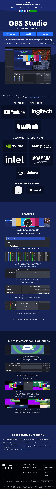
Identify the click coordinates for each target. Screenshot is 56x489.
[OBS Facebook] (6, 468)
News (30, 7)
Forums (45, 472)
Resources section (25, 449)
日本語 (41, 486)
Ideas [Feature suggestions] (24, 470)
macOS (28, 34)
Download (21, 7)
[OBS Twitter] (22, 11)
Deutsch (13, 486)
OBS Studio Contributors (47, 480)
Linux (45, 34)
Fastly (49, 481)
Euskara (22, 486)
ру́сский (19, 487)
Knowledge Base (48, 467)
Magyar (36, 486)
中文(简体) (40, 487)
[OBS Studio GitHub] (27, 11)
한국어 (45, 486)
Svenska (24, 487)
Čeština (3, 486)
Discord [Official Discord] (45, 470)
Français (32, 486)
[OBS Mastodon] (25, 11)
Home (13, 7)
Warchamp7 (23, 481)
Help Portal (46, 475)
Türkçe (28, 487)
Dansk (8, 486)
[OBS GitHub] (12, 468)
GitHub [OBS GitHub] (35, 467)
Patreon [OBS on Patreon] (35, 472)
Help (36, 7)
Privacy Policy (27, 472)
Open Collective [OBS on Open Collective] (37, 470)
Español (18, 486)
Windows (11, 34)
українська (34, 487)
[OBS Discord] (20, 11)
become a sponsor (34, 97)
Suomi (27, 486)
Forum (43, 7)
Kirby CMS (34, 481)
